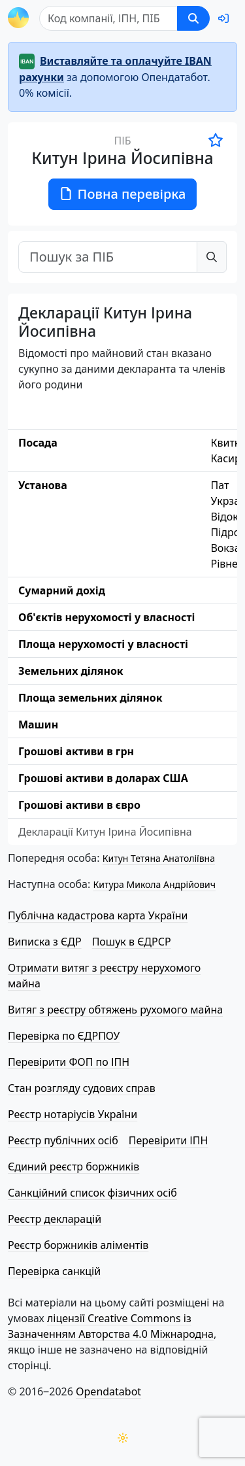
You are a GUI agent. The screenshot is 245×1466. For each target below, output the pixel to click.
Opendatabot (108, 1391)
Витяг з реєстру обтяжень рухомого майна (115, 1009)
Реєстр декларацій (54, 1219)
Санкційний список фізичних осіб (92, 1192)
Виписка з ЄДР (45, 941)
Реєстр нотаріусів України (72, 1114)
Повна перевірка (122, 194)
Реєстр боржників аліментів (78, 1245)
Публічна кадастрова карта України (98, 915)
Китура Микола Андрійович (154, 884)
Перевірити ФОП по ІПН (68, 1062)
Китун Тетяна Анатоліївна (159, 858)
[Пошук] (108, 18)
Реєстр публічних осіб (63, 1140)
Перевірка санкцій (54, 1271)
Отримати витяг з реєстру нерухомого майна (104, 976)
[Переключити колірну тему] (123, 1437)
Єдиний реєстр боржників (73, 1166)
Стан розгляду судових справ (81, 1088)
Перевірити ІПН (168, 1140)
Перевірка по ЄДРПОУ (64, 1036)
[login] (223, 18)
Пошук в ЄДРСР (131, 941)
